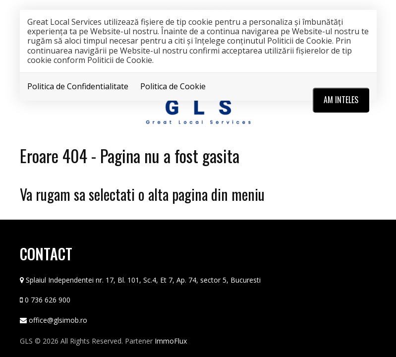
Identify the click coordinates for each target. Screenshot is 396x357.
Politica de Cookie (173, 86)
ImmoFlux (171, 340)
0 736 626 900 (47, 299)
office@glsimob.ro (58, 319)
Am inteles (341, 100)
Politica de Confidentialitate (77, 86)
